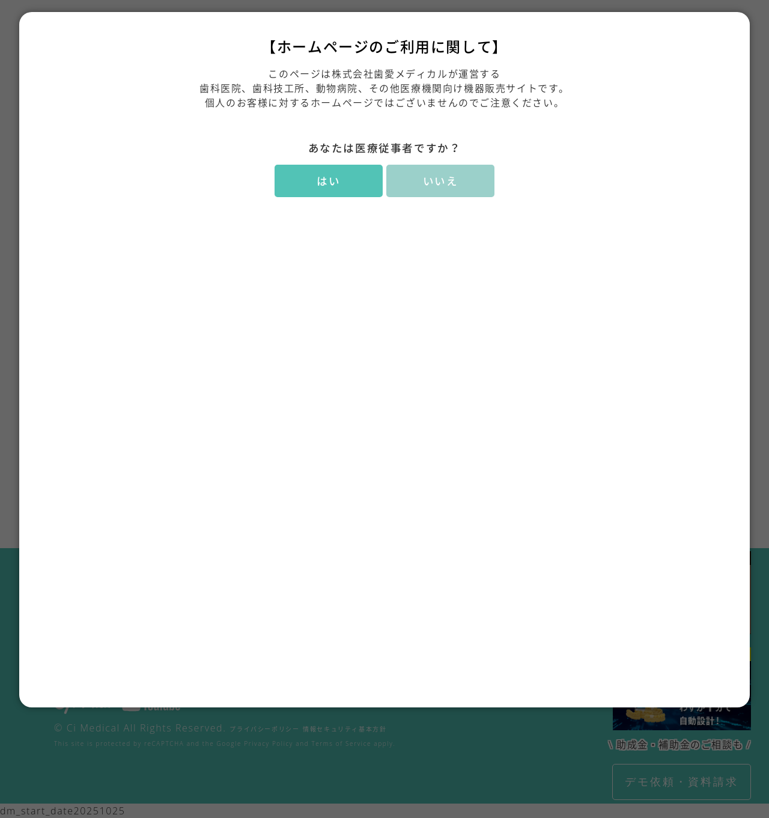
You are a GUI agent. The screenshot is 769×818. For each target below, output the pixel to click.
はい (328, 181)
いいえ (440, 181)
